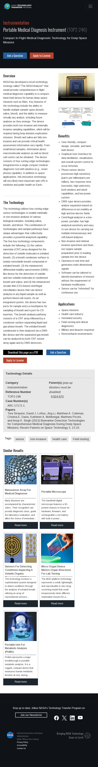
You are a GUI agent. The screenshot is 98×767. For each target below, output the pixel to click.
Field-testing (81, 439)
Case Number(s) (17, 401)
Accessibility (22, 745)
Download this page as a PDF (23, 352)
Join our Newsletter (31, 715)
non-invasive (38, 439)
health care (59, 439)
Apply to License (41, 55)
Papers (10, 409)
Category (12, 382)
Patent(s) (60, 387)
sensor (20, 439)
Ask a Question (15, 55)
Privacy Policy (22, 742)
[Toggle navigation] (90, 6)
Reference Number (18, 392)
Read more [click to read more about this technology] (21, 525)
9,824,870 (57, 396)
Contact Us (21, 748)
